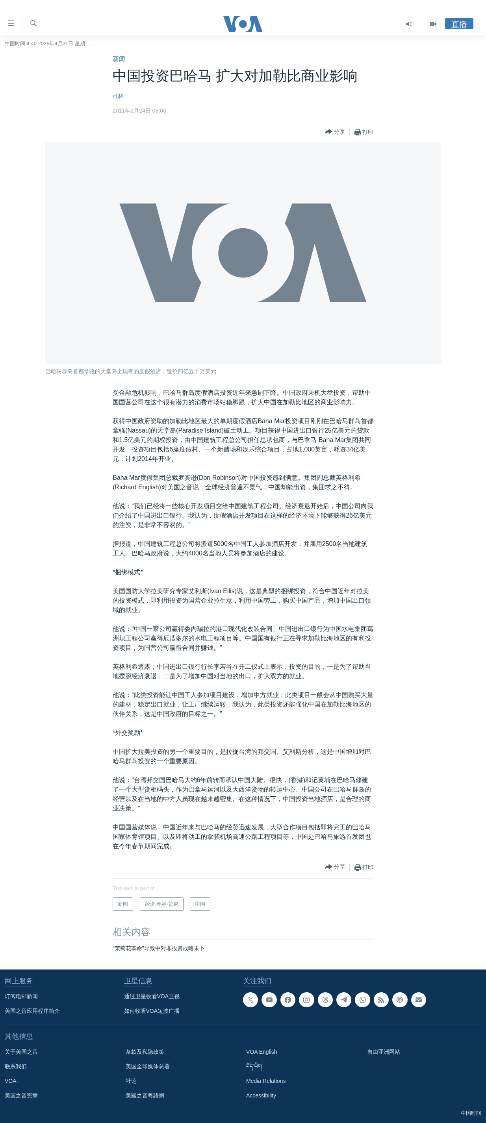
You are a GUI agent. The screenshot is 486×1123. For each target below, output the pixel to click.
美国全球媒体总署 (148, 1066)
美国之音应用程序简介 (32, 1011)
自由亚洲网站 (383, 1052)
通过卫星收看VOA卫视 (152, 996)
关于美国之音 (21, 1052)
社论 (131, 1081)
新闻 (119, 59)
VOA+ (12, 1081)
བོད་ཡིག (254, 1066)
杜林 (118, 96)
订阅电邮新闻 (21, 996)
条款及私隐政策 (145, 1052)
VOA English (261, 1052)
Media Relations (266, 1081)
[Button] (335, 132)
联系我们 (16, 1066)
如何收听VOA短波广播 (152, 1011)
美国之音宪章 (21, 1095)
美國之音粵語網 (145, 1095)
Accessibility (261, 1095)
